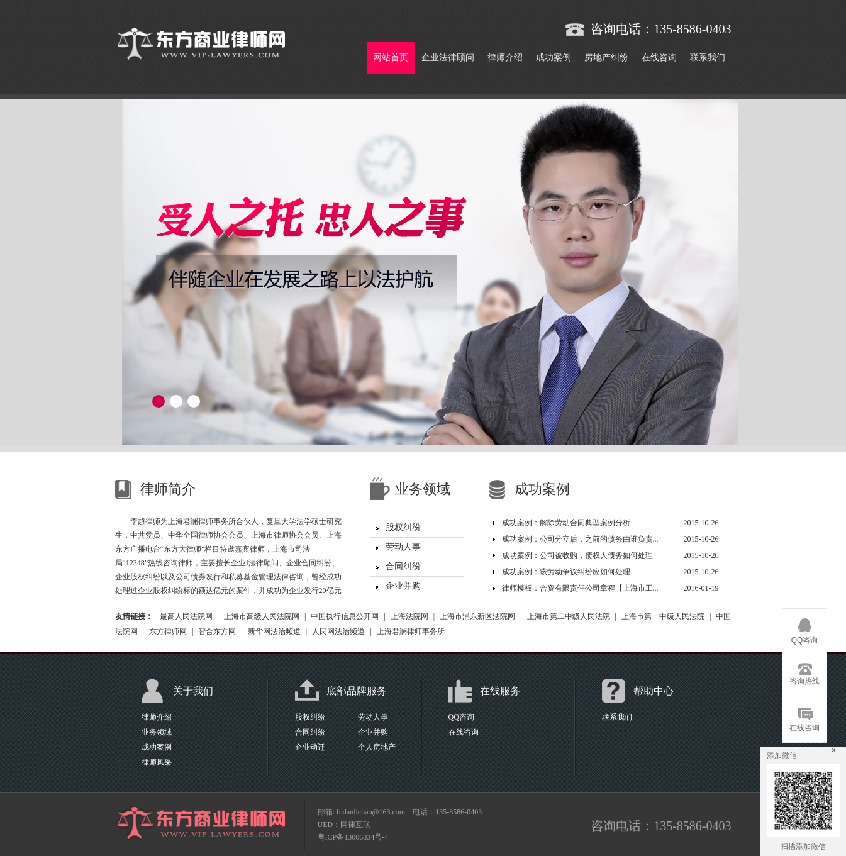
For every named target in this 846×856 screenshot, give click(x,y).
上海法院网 (409, 616)
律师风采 (157, 762)
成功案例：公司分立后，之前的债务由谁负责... (580, 539)
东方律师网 (168, 631)
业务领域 (157, 732)
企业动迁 (310, 747)
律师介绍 (505, 57)
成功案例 (553, 57)
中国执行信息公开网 (345, 616)
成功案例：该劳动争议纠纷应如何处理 (566, 571)
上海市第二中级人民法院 (568, 616)
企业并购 (403, 586)
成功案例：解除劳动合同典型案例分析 (566, 522)
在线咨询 (659, 57)
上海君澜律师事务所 (411, 631)
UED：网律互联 (344, 824)
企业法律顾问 (447, 57)
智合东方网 (217, 631)
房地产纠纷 (606, 57)
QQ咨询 (461, 717)
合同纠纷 (403, 566)
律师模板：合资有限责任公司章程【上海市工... (580, 588)
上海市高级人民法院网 (261, 616)
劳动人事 (403, 547)
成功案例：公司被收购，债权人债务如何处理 (577, 555)
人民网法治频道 (338, 631)
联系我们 (707, 57)
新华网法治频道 (274, 631)
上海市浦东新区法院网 (477, 616)
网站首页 (390, 57)
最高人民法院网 (186, 616)
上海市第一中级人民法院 (662, 616)
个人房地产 (377, 747)
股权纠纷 (403, 527)
